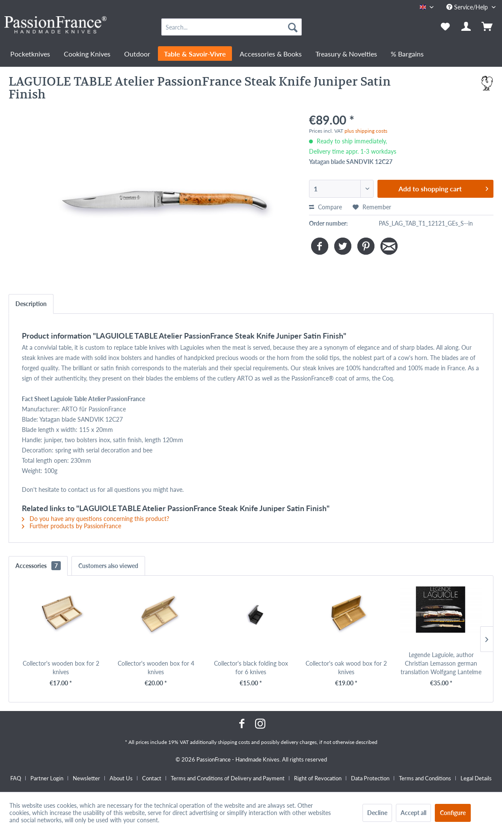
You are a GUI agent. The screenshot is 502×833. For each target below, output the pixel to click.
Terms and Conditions (425, 778)
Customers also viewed (108, 565)
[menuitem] (231, 27)
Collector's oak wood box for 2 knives (346, 667)
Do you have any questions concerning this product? (95, 518)
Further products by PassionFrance (71, 526)
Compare (325, 207)
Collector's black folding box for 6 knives (251, 667)
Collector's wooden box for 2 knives (61, 667)
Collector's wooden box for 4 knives (156, 667)
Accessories (38, 565)
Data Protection (370, 778)
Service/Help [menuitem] (468, 7)
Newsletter (86, 778)
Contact (151, 778)
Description (31, 303)
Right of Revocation (318, 778)
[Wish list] (445, 27)
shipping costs (234, 742)
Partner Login (46, 778)
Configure (453, 812)
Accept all (413, 812)
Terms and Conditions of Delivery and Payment (228, 778)
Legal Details (476, 778)
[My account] (466, 27)
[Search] (293, 27)
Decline (377, 812)
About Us (121, 778)
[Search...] (231, 27)
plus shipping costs (366, 131)
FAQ (15, 778)
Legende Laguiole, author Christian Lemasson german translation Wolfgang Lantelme (441, 663)
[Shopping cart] (488, 27)
